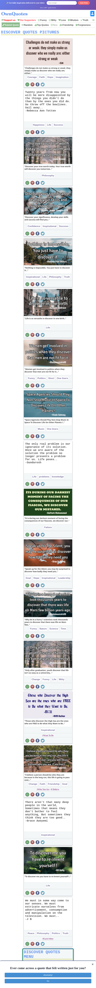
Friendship (68, 25)
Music (41, 430)
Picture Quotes (37, 960)
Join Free (84, 3)
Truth (85, 20)
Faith (42, 78)
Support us (9, 20)
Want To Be (48, 736)
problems (44, 477)
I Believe (55, 790)
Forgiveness (84, 25)
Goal (28, 579)
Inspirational (49, 227)
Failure (48, 528)
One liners (62, 379)
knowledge (58, 477)
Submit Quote (12, 25)
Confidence (34, 227)
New (55, 25)
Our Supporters (28, 20)
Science (53, 629)
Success (58, 126)
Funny (43, 20)
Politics (42, 379)
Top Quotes (43, 25)
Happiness (39, 126)
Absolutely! (48, 975)
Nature (43, 629)
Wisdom (74, 20)
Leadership (64, 579)
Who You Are (43, 790)
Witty (53, 20)
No (48, 981)
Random (28, 25)
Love (63, 20)
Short (51, 379)
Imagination (62, 78)
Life (49, 126)
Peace (31, 934)
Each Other (48, 940)
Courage (32, 78)
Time (63, 629)
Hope (50, 78)
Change (36, 680)
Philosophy (48, 176)
